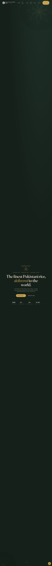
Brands (27, 2)
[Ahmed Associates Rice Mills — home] (9, 3)
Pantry (35, 2)
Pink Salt (30, 3)
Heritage (18, 2)
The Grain (23, 3)
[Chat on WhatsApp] (49, 563)
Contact (39, 2)
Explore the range (31, 295)
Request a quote (45, 3)
